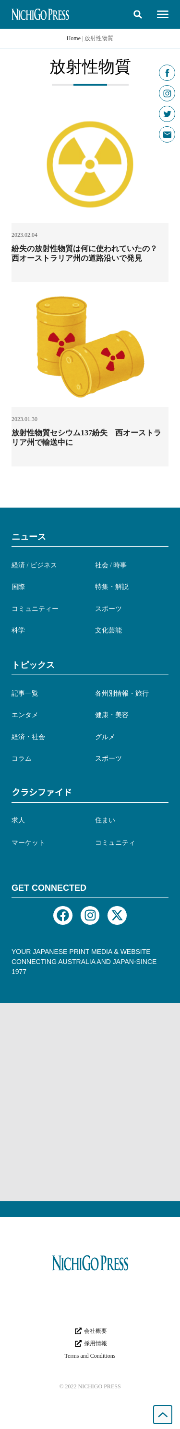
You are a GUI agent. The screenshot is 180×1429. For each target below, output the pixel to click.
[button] (137, 14)
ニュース (29, 537)
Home (74, 38)
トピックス (33, 665)
